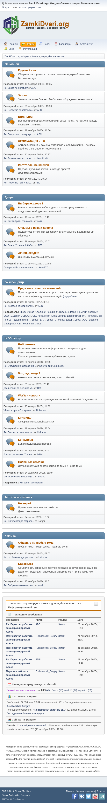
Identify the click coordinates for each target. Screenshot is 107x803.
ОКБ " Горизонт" (41, 316)
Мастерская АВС (13, 323)
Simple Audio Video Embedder (16, 795)
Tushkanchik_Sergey (46, 636)
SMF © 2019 (8, 791)
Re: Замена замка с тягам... (18, 158)
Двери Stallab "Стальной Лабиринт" (39, 312)
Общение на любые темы (36, 542)
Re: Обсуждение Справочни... (20, 366)
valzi (39, 221)
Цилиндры (25, 116)
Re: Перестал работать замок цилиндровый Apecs (19, 628)
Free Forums (18, 799)
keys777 (43, 267)
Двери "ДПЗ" (38, 319)
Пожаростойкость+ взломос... (19, 267)
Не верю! (24, 503)
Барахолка (25, 563)
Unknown (41, 410)
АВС (33, 88)
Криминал (25, 417)
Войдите (7, 7)
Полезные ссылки (31, 461)
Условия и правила (85, 791)
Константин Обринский (51, 366)
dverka (41, 476)
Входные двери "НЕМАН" (73, 312)
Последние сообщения (25, 614)
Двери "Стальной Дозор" (60, 319)
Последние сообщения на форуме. (26, 713)
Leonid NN (42, 158)
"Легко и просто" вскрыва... (18, 410)
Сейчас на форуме (22, 719)
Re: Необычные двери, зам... (19, 557)
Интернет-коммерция (31, 482)
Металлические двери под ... (19, 476)
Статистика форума (22, 696)
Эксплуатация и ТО (31, 141)
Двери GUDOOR (22, 316)
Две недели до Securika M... (19, 388)
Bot (39, 388)
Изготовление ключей (33, 165)
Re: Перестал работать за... (19, 110)
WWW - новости (29, 395)
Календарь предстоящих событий (32, 684)
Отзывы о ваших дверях (35, 227)
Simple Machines (23, 791)
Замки (22, 95)
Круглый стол (28, 70)
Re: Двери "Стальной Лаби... (19, 245)
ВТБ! (40, 245)
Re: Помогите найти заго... (18, 182)
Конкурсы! (25, 439)
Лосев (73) (57, 690)
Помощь (70, 791)
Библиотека (26, 344)
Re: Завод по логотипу (16, 88)
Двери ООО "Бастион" (87, 319)
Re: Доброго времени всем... (19, 585)
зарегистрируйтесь (29, 7)
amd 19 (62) (70, 690)
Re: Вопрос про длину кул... (18, 134)
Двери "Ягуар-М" (76, 316)
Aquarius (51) (85, 690)
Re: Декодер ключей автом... (19, 306)
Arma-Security (58, 316)
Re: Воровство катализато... (19, 432)
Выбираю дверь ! (30, 203)
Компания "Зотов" (32, 323)
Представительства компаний (39, 288)
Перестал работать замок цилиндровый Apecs (18, 675)
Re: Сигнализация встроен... (19, 521)
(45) (43, 690)
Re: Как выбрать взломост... (19, 221)
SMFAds (5, 799)
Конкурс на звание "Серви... (19, 454)
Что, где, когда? (29, 373)
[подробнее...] (71, 296)
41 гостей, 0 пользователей (26, 725)
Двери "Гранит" (22, 319)
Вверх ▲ (100, 791)
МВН (40, 454)
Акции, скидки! (28, 253)
